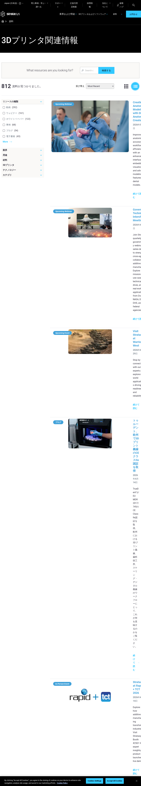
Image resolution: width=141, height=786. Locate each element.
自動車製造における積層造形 (115, 578)
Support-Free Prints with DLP (59, 701)
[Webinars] (61, 725)
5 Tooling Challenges (83, 672)
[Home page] (1, 24)
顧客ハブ (120, 5)
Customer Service (104, 750)
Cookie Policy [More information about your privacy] (62, 783)
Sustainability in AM (59, 745)
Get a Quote (102, 738)
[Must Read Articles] (84, 665)
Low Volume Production (79, 678)
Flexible (77, 734)
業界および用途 (67, 15)
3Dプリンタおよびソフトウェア (92, 15)
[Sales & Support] (107, 725)
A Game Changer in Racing (59, 739)
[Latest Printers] (107, 664)
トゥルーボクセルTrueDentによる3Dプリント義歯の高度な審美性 (115, 415)
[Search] (133, 5)
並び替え (80, 89)
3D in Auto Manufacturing (80, 701)
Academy (124, 746)
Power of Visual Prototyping (58, 678)
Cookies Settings (94, 781)
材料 (115, 15)
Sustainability (125, 750)
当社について (105, 5)
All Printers (101, 689)
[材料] (22, 162)
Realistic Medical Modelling (81, 693)
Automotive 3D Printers (129, 677)
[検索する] (106, 73)
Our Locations (126, 738)
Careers (123, 742)
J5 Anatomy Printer (105, 685)
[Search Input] (89, 73)
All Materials (79, 742)
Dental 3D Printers (127, 669)
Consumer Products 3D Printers (129, 687)
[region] (70, 781)
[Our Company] (130, 725)
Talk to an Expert (104, 742)
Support (100, 730)
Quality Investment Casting (59, 670)
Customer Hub (103, 746)
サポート (58, 5)
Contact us (124, 734)
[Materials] (84, 725)
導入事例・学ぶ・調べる (38, 5)
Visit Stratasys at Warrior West (115, 219)
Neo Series (101, 677)
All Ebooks (55, 707)
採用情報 (90, 5)
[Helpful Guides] (61, 664)
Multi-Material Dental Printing (60, 686)
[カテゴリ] (22, 177)
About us (123, 730)
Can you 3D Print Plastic (81, 709)
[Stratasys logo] (11, 15)
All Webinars (56, 765)
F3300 (99, 669)
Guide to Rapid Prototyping (80, 686)
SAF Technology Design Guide (61, 693)
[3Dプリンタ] (22, 167)
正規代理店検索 (74, 5)
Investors (124, 754)
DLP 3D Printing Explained (81, 716)
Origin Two (101, 673)
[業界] (22, 152)
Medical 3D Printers (128, 673)
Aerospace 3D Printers (129, 681)
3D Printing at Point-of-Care (61, 751)
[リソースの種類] (22, 104)
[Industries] (130, 664)
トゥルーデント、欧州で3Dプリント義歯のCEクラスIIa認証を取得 (115, 261)
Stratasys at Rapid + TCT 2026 (115, 315)
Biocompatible (80, 738)
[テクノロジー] (22, 172)
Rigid (76, 730)
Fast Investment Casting (58, 732)
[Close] (137, 781)
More (5, 144)
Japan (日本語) (13, 3)
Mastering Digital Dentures (58, 759)
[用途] (22, 157)
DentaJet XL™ (103, 681)
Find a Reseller (103, 734)
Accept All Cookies (114, 781)
